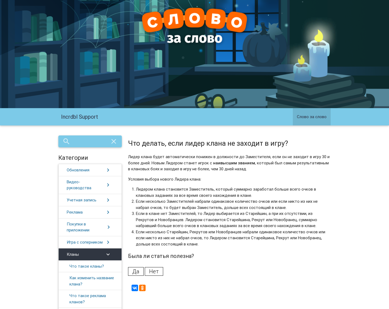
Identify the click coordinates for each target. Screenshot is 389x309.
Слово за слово (312, 116)
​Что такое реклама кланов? (87, 298)
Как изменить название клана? (91, 281)
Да (135, 271)
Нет (154, 271)
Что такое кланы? (86, 266)
